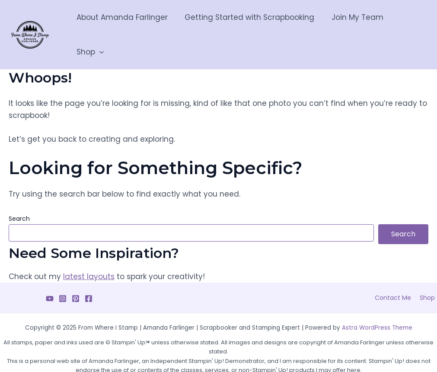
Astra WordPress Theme (377, 306)
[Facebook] (89, 277)
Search (19, 197)
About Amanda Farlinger (122, 24)
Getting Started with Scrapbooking (248, 24)
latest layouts (89, 255)
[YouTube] (50, 277)
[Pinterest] (76, 277)
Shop (407, 24)
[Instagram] (63, 277)
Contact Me (398, 276)
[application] (416, 24)
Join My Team (353, 24)
